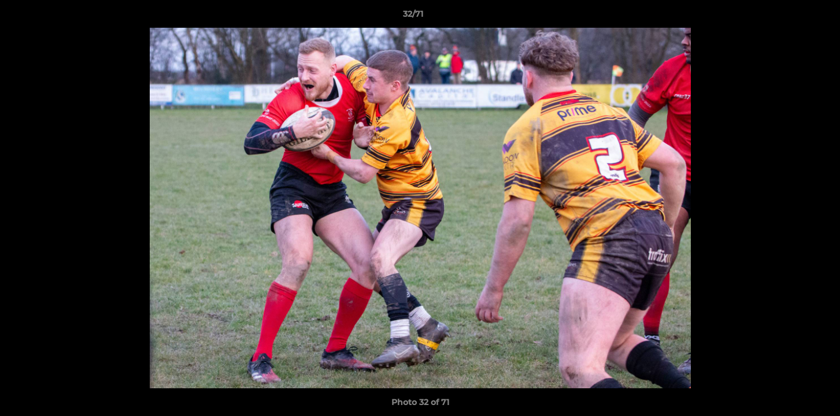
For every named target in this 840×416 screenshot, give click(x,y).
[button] (791, 17)
